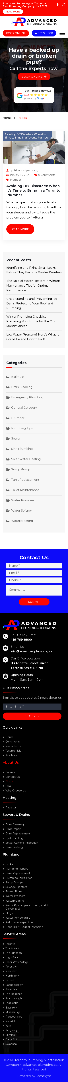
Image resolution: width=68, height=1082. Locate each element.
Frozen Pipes (13, 891)
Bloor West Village (17, 962)
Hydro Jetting (14, 838)
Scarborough (13, 998)
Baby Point (12, 1039)
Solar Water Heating (26, 459)
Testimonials (13, 750)
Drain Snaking (14, 847)
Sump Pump (20, 469)
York (8, 1025)
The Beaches (13, 994)
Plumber (13, 179)
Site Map (11, 755)
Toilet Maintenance (25, 490)
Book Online (16, 33)
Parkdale (11, 1021)
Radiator (10, 807)
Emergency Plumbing (27, 397)
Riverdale (11, 989)
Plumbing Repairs (16, 868)
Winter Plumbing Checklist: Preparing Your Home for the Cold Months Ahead (31, 321)
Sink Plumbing (22, 449)
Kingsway (11, 1030)
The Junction (13, 953)
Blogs (9, 781)
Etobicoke (11, 1003)
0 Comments (44, 175)
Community (12, 741)
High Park (11, 957)
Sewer (15, 438)
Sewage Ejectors (16, 887)
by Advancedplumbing (22, 170)
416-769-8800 (44, 33)
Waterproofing (22, 521)
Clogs (9, 913)
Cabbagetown (14, 984)
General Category (24, 407)
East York (11, 1007)
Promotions (12, 746)
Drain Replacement (17, 833)
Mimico (10, 1034)
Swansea (11, 1044)
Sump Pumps (14, 882)
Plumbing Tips (21, 428)
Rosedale (11, 971)
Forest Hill (11, 966)
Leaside (10, 980)
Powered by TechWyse (34, 1076)
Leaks (9, 864)
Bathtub (17, 376)
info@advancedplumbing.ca (32, 651)
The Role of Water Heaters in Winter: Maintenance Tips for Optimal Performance (33, 285)
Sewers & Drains (16, 815)
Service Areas (14, 934)
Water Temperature (17, 917)
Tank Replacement (25, 479)
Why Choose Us (15, 790)
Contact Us (12, 776)
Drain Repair (13, 829)
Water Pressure (22, 500)
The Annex (12, 948)
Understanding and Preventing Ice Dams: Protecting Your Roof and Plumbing (31, 303)
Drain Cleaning (21, 387)
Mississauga (12, 1012)
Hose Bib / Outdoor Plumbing (24, 927)
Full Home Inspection (19, 922)
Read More (12, 11)
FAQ (8, 785)
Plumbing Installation (18, 878)
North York (12, 975)
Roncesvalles (13, 1016)
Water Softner (21, 510)
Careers (10, 772)
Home (7, 118)
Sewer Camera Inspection (21, 842)
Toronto (10, 943)
